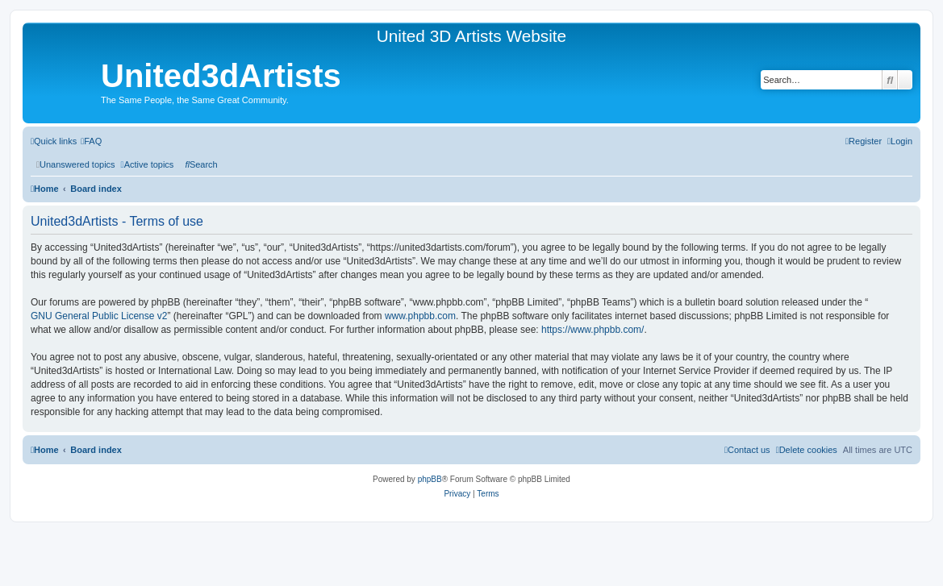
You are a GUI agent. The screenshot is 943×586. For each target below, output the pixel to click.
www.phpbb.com (420, 316)
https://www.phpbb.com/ (592, 329)
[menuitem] (91, 141)
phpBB (430, 479)
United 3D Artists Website (471, 36)
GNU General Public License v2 (99, 316)
